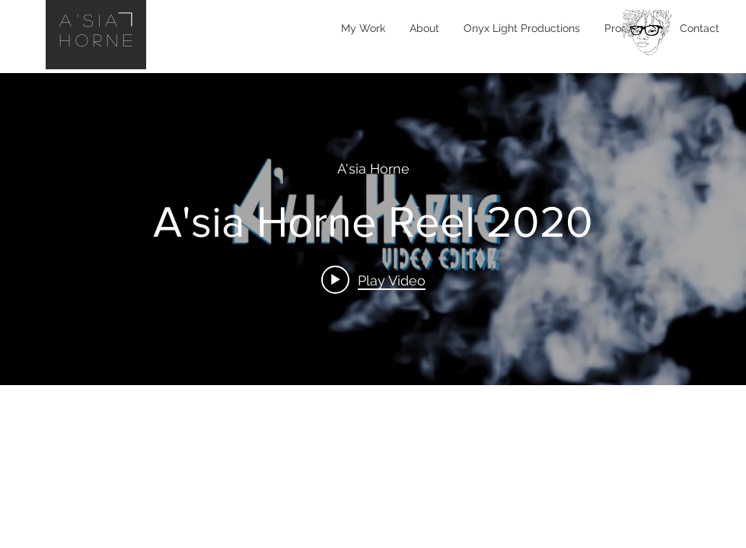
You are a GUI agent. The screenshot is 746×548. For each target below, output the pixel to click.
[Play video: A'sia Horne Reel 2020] (373, 279)
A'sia (91, 19)
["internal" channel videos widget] (373, 229)
